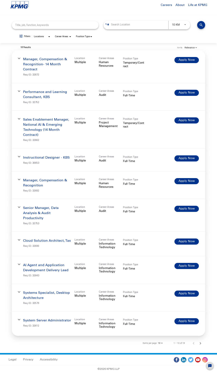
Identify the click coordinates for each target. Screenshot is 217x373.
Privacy (28, 359)
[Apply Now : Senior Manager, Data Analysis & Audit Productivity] (186, 209)
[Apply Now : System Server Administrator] (186, 321)
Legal (12, 359)
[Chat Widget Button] (210, 366)
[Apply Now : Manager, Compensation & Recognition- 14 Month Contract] (186, 60)
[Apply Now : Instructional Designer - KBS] (186, 158)
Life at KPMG (197, 5)
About (180, 5)
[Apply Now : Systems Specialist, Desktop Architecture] (186, 294)
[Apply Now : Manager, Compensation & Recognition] (186, 181)
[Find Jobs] (201, 25)
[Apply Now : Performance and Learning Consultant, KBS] (186, 93)
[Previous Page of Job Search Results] (193, 343)
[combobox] (55, 25)
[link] (108, 66)
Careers (166, 5)
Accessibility (49, 359)
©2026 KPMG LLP (108, 369)
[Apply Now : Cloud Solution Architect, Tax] (186, 241)
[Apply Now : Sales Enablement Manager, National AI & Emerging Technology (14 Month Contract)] (186, 120)
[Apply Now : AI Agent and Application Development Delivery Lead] (186, 266)
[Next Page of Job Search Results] (200, 343)
